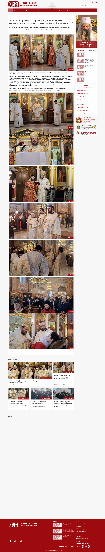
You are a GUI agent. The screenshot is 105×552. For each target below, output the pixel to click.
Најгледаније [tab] (81, 50)
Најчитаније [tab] (91, 50)
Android (80, 546)
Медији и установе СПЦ (68, 10)
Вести (10, 10)
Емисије (41, 10)
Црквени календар (81, 533)
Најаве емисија (34, 10)
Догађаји (26, 10)
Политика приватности (82, 543)
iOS (87, 546)
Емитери (58, 10)
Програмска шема (50, 10)
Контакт (78, 10)
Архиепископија (18, 10)
